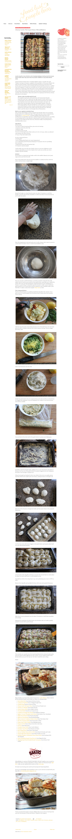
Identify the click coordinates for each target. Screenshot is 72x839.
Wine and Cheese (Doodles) (7, 91)
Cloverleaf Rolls (21, 711)
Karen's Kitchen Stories (6, 58)
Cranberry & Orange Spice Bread (25, 712)
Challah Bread (21, 704)
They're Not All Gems (7, 47)
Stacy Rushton (22, 818)
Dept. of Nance (8, 40)
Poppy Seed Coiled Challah (24, 722)
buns (26, 820)
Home (5, 23)
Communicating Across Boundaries (8, 70)
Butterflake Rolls (22, 701)
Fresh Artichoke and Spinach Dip (8, 61)
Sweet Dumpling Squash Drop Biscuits (27, 738)
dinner (36, 820)
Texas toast (37, 287)
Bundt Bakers (25, 23)
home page (41, 764)
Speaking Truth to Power (8, 50)
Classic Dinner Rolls (22, 709)
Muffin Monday (33, 23)
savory (19, 821)
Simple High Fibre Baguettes (24, 733)
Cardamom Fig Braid (23, 702)
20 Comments (38, 818)
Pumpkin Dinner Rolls (23, 727)
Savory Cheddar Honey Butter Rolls (26, 732)
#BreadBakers (22, 820)
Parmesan (46, 820)
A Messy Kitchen (7, 76)
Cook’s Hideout (43, 698)
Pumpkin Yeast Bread (23, 728)
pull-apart (51, 820)
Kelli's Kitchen (8, 52)
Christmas (32, 820)
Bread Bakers (17, 23)
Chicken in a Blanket (23, 707)
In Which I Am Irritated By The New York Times (8, 43)
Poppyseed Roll (21, 724)
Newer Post (18, 829)
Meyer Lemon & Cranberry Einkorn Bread (27, 719)
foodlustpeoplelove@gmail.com (28, 771)
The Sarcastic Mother (8, 97)
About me (10, 23)
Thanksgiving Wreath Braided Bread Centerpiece (29, 740)
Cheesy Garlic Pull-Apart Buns (25, 706)
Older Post (52, 829)
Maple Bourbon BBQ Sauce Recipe (8, 66)
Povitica (20, 725)
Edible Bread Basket (22, 715)
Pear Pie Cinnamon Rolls (23, 720)
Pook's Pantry (8, 64)
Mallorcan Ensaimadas (23, 717)
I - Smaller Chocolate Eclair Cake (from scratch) (8, 79)
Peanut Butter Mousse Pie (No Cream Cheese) (8, 87)
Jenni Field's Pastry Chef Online (7, 84)
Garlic (42, 820)
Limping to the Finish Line (8, 73)
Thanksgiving (23, 821)
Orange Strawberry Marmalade (7, 54)
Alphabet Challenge (43, 23)
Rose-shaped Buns (22, 730)
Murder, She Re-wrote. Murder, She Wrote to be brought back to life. (8, 101)
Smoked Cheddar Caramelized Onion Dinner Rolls (30, 735)
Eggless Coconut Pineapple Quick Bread (27, 714)
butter (28, 820)
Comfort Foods (25, 115)
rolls (17, 821)
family (39, 820)
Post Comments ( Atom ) (26, 831)
